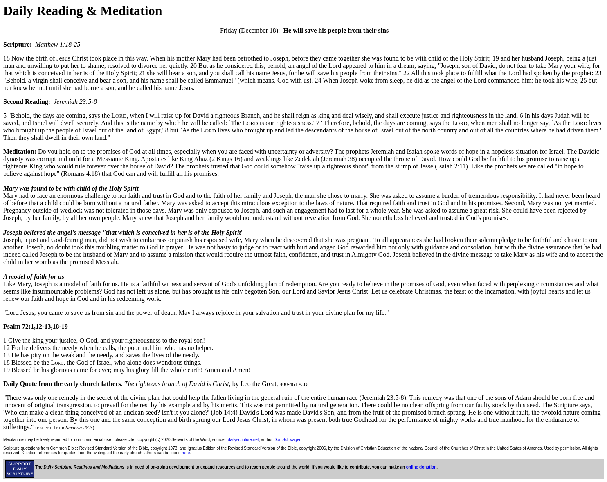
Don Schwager (287, 439)
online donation (421, 467)
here (186, 453)
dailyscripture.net (243, 439)
